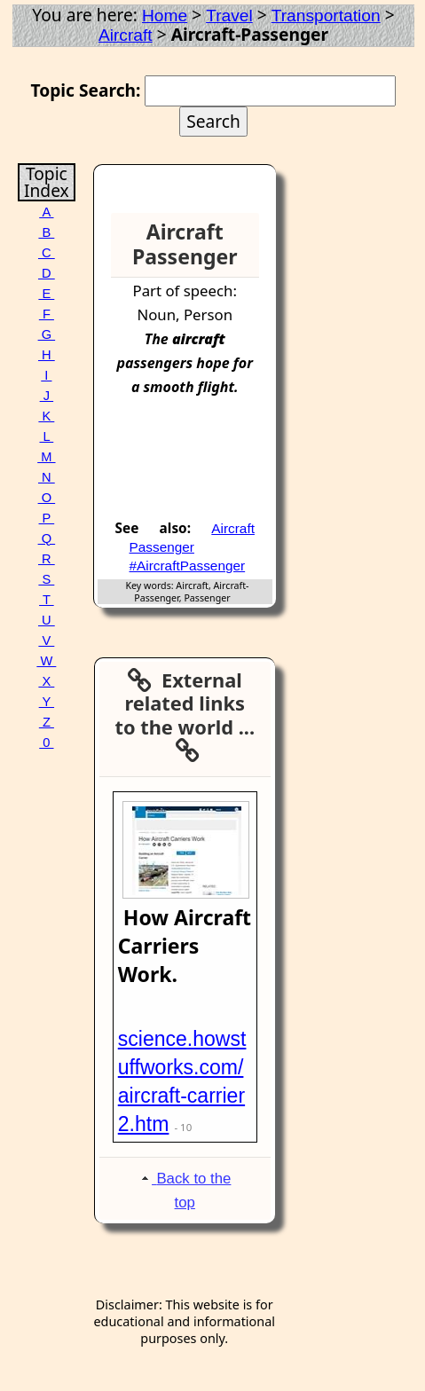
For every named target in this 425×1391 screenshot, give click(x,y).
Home (164, 15)
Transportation (326, 15)
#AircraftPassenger (188, 565)
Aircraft (125, 35)
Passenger (162, 546)
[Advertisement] (204, 465)
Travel (229, 15)
